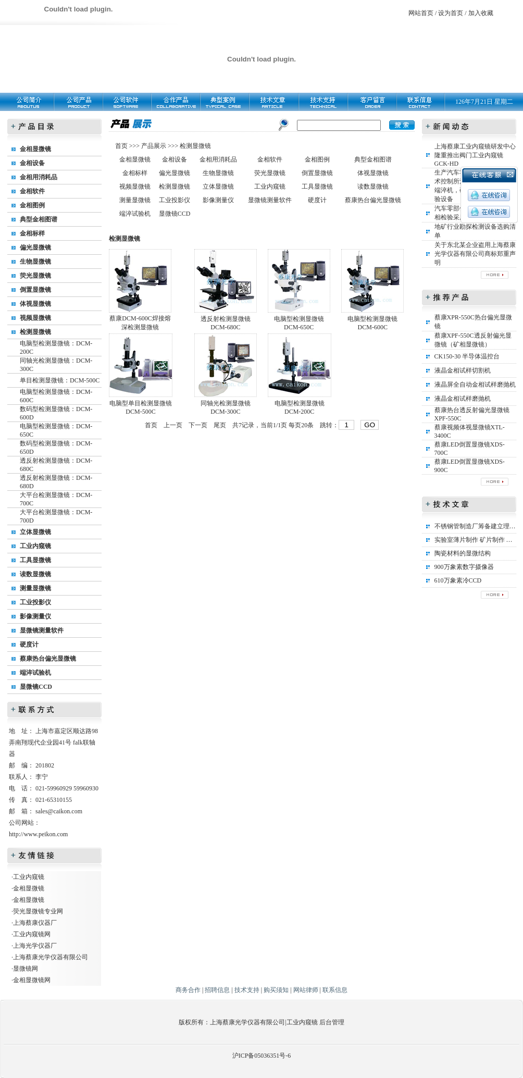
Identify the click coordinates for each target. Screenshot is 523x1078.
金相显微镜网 (32, 980)
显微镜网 (25, 968)
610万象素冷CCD (458, 580)
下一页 (198, 425)
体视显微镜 (35, 303)
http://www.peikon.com (38, 834)
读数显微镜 (35, 574)
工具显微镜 (35, 560)
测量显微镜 (35, 588)
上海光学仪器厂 (35, 945)
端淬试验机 (35, 672)
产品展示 (153, 146)
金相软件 (32, 191)
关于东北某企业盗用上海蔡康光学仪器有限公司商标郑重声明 (475, 253)
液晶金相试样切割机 (462, 370)
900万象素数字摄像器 (464, 567)
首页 (122, 146)
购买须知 (276, 990)
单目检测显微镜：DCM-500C (59, 380)
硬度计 (29, 644)
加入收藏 (480, 13)
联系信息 (334, 990)
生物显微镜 (35, 261)
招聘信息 (217, 990)
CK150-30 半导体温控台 (467, 356)
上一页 (173, 425)
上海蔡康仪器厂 (35, 922)
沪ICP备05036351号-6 (261, 1055)
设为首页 (450, 13)
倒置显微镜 (35, 289)
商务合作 (188, 990)
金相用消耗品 (38, 177)
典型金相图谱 (38, 219)
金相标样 (32, 233)
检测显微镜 (35, 332)
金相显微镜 (35, 149)
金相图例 (32, 205)
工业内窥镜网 (32, 934)
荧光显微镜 (35, 275)
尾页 (220, 425)
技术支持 (246, 990)
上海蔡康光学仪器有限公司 (50, 957)
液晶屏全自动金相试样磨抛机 (475, 384)
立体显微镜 (35, 532)
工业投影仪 (35, 602)
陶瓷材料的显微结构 (462, 553)
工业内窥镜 (35, 546)
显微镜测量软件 (42, 630)
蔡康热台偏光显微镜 (48, 658)
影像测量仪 (35, 616)
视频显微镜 (35, 317)
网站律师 (305, 990)
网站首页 (420, 13)
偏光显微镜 (35, 247)
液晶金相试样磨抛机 (462, 398)
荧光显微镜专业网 (38, 911)
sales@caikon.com (58, 811)
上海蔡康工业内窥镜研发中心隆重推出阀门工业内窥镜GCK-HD (475, 155)
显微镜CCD (36, 686)
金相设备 (32, 163)
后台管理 (331, 1022)
